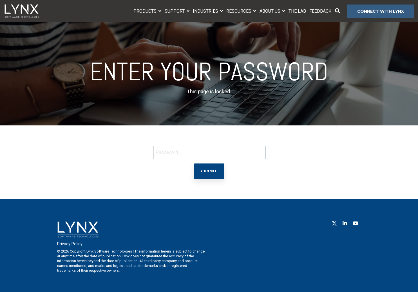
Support (175, 11)
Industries (206, 11)
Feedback (320, 11)
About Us (270, 11)
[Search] (337, 11)
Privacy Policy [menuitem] (69, 244)
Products (145, 11)
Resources (239, 11)
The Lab (297, 11)
